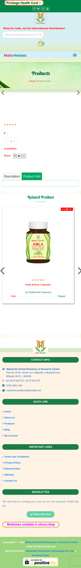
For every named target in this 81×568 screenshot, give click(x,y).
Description (12, 176)
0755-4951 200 (14, 385)
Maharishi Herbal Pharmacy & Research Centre (51, 542)
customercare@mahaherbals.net (23, 390)
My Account (10, 435)
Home (32, 81)
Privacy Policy (11, 462)
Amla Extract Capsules (38, 284)
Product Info (31, 176)
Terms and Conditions (15, 456)
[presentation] (2, 92)
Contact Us (9, 480)
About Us (8, 417)
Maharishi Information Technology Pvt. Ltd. (50, 550)
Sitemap (8, 474)
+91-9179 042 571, (15, 380)
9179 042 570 (33, 380)
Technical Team (40, 555)
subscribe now (40, 514)
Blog (6, 429)
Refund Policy (11, 468)
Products (8, 423)
